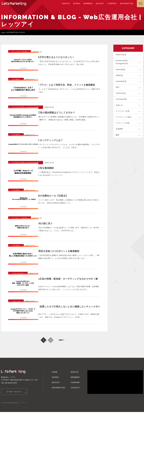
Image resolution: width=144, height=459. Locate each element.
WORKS (77, 6)
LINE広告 (120, 78)
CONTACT (74, 431)
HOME (3, 32)
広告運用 (120, 138)
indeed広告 (121, 71)
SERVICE (66, 6)
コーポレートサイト (14, 439)
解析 (118, 144)
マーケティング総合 (124, 124)
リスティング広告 (123, 131)
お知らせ (120, 111)
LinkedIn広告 (122, 85)
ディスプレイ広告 (123, 118)
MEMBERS (88, 6)
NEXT (61, 387)
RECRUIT (99, 6)
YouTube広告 (122, 105)
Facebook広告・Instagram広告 (123, 63)
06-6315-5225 (11, 430)
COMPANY (111, 6)
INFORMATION (125, 6)
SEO (118, 91)
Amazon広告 (121, 55)
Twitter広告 (121, 98)
